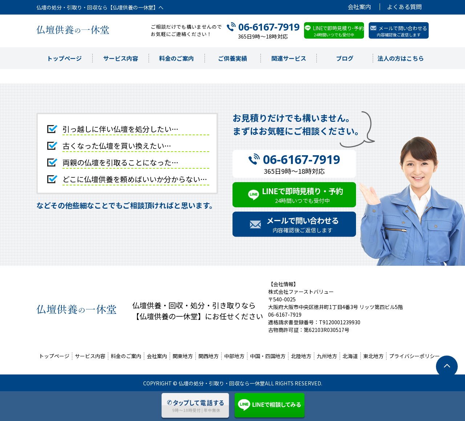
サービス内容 (120, 58)
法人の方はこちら (400, 58)
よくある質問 (404, 6)
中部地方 (234, 356)
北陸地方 (301, 356)
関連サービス (288, 58)
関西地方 (208, 356)
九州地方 (327, 356)
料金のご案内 (176, 58)
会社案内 (359, 6)
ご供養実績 (232, 58)
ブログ (344, 58)
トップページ (64, 58)
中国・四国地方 (268, 356)
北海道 (350, 356)
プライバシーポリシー (414, 356)
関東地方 (183, 356)
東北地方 (373, 356)
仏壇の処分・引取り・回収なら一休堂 (221, 383)
